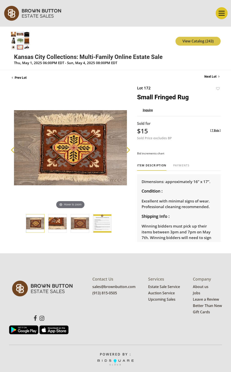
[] (215, 130)
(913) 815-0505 (104, 293)
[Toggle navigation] (222, 13)
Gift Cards (201, 312)
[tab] (151, 167)
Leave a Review (206, 299)
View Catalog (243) (198, 41)
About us (200, 286)
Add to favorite (218, 88)
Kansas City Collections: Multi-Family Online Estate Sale (88, 56)
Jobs (196, 293)
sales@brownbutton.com (113, 286)
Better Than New (207, 305)
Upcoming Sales (161, 299)
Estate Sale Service (164, 286)
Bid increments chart (150, 153)
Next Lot (211, 76)
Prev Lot (19, 77)
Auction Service (161, 293)
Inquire (148, 110)
